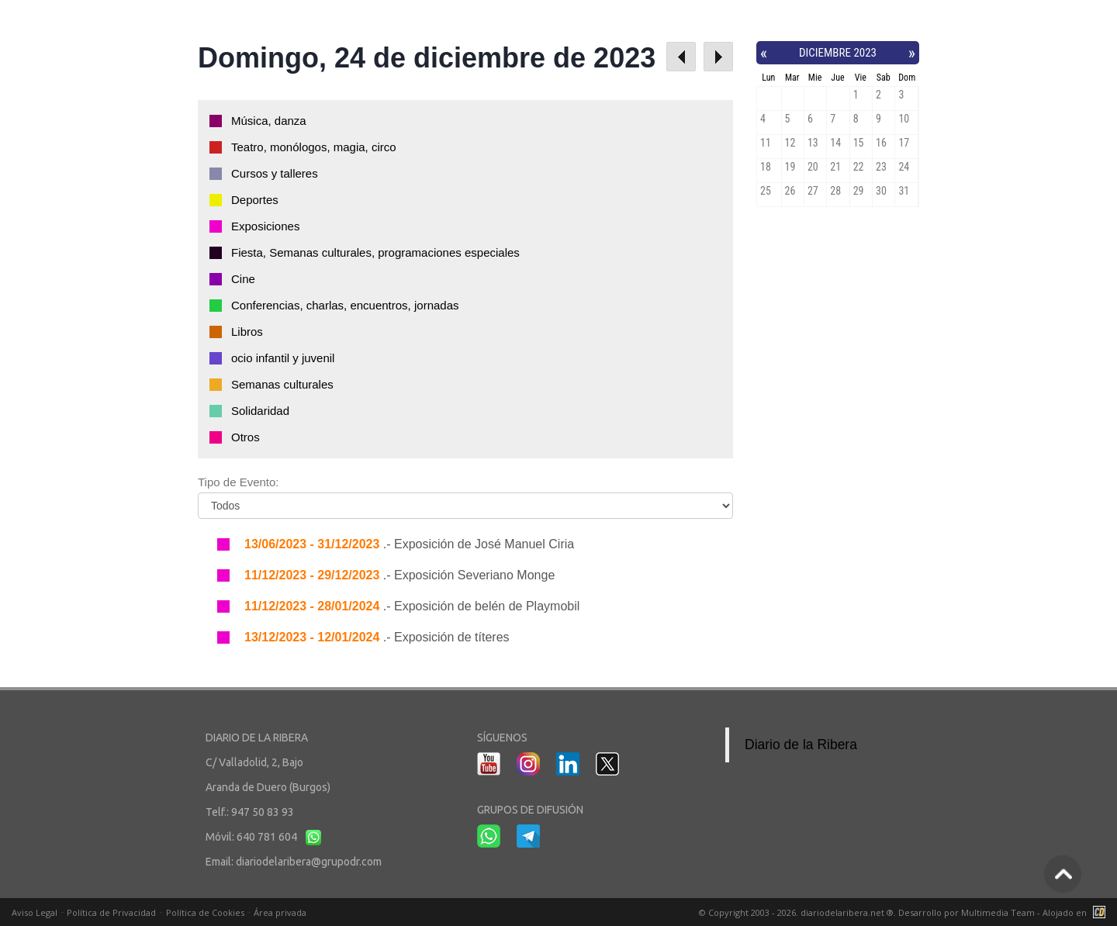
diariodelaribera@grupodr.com (309, 861)
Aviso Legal (34, 912)
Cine (243, 278)
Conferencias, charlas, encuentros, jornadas (345, 305)
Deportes (254, 199)
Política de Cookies (205, 912)
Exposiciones (265, 226)
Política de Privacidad (111, 912)
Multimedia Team (998, 912)
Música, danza (268, 120)
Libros (247, 331)
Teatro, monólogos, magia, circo (313, 147)
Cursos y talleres (274, 173)
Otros (245, 437)
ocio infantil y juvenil (282, 358)
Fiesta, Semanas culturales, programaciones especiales (375, 252)
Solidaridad (260, 410)
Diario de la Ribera (801, 744)
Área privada (280, 912)
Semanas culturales (282, 384)
